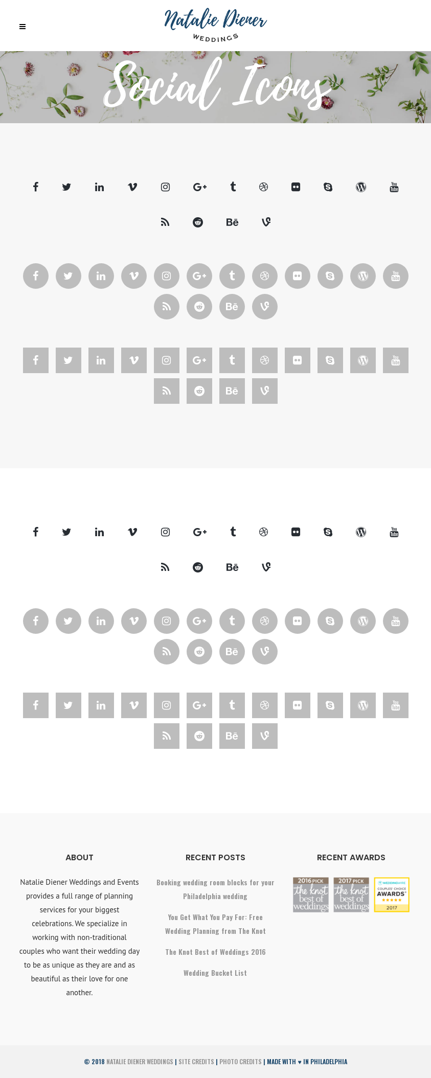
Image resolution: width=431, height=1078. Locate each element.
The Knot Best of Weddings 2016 (215, 951)
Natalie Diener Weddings (139, 1061)
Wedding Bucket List (215, 972)
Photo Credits (240, 1061)
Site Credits (196, 1061)
